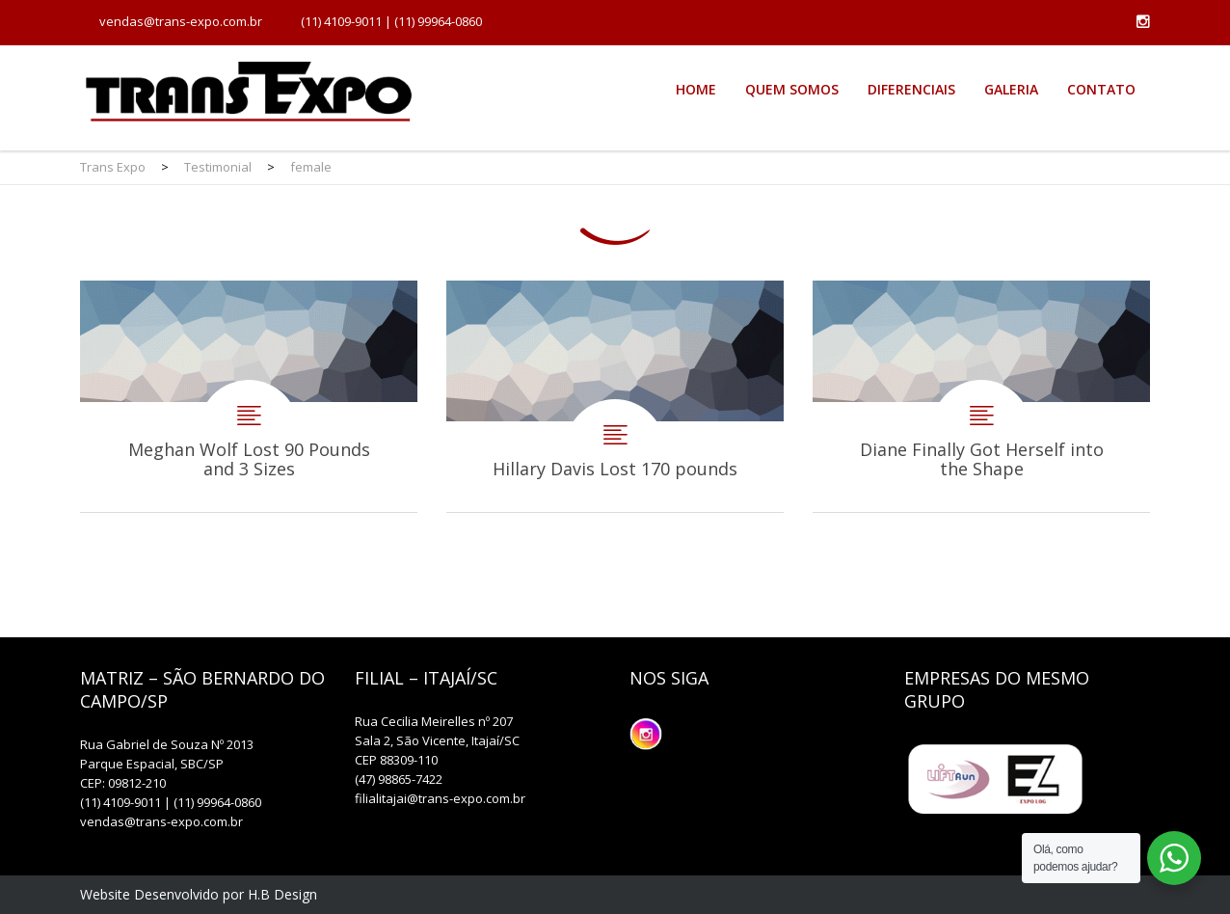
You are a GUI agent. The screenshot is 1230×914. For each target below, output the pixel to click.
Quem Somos (792, 89)
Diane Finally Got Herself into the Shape (981, 396)
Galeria (1011, 89)
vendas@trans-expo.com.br (180, 21)
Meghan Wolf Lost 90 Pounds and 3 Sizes (248, 396)
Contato (1101, 89)
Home (696, 89)
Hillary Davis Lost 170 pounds (615, 396)
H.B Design (282, 894)
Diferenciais (911, 89)
